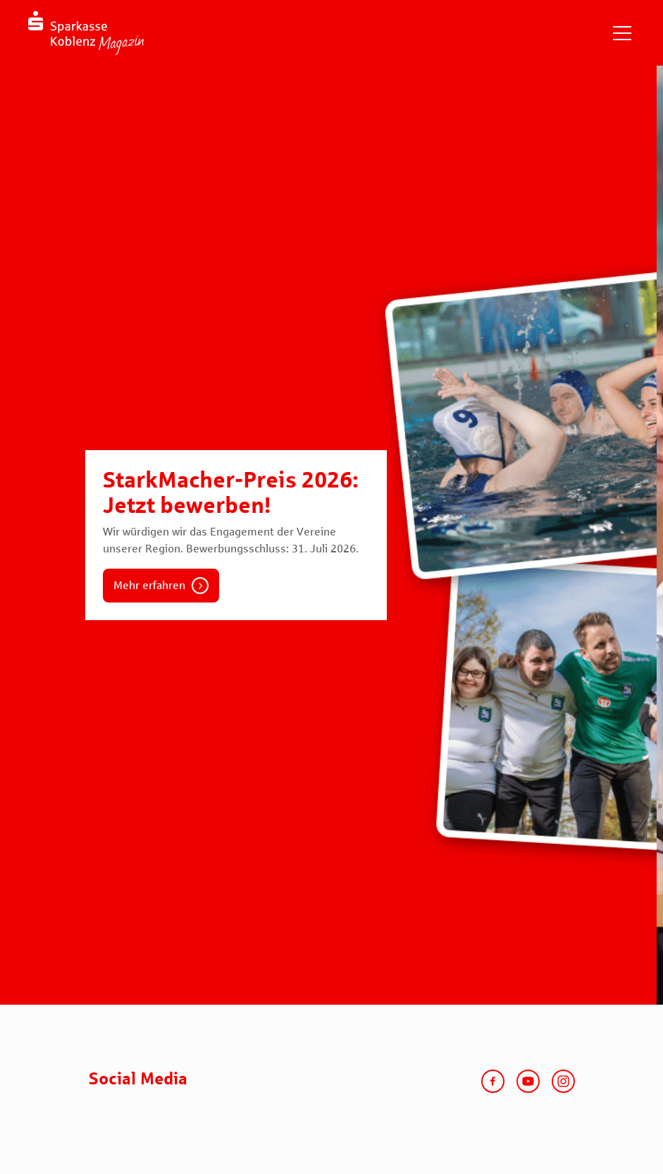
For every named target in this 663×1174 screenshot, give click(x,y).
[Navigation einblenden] (622, 33)
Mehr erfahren (149, 585)
